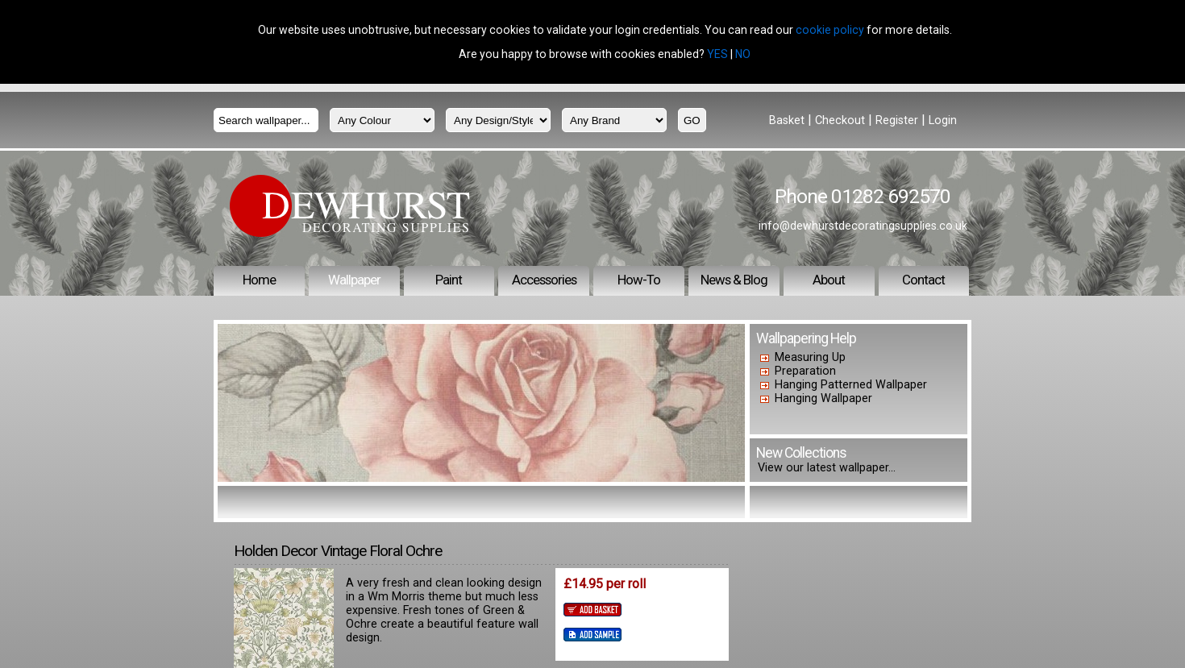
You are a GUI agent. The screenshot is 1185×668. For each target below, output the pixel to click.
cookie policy (830, 29)
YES (717, 54)
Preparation (805, 371)
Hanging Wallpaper (823, 398)
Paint (448, 280)
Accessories (544, 280)
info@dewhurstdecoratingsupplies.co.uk (863, 225)
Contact (923, 280)
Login (943, 120)
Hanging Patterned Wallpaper (851, 385)
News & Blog (734, 280)
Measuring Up (810, 357)
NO (742, 54)
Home (259, 280)
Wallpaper (354, 280)
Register (896, 120)
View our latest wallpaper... (827, 468)
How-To (638, 280)
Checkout (840, 120)
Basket (787, 120)
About (829, 280)
